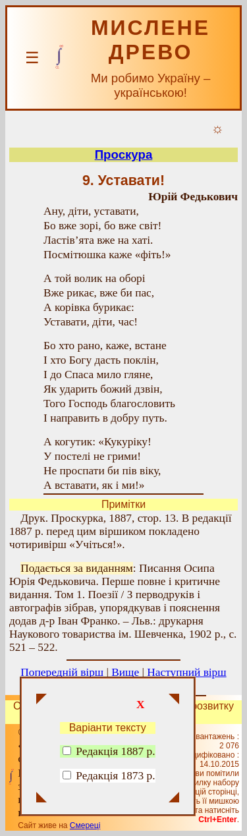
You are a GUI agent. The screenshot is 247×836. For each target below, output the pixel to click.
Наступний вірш (186, 672)
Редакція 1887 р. (109, 751)
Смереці (85, 825)
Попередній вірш (61, 672)
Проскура (124, 154)
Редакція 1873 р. (115, 775)
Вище (125, 672)
